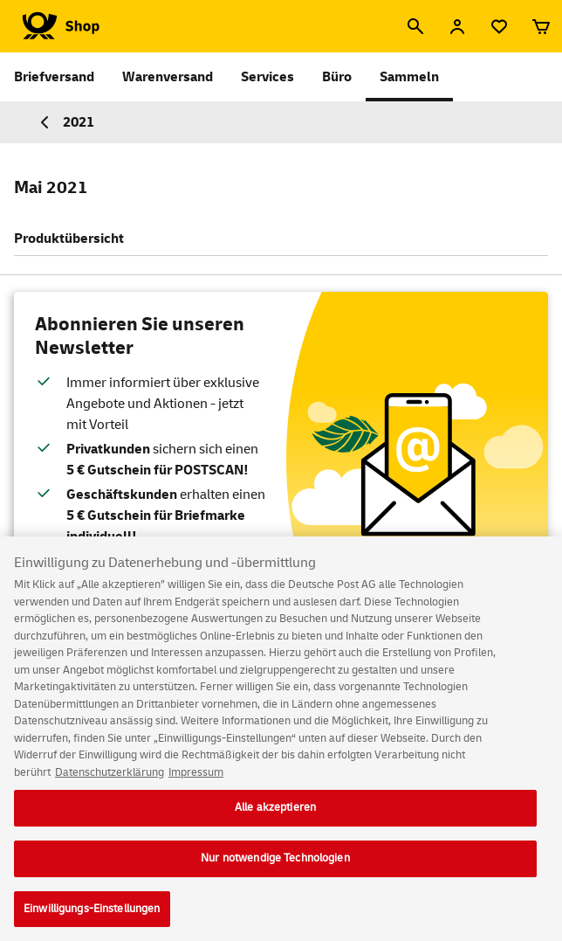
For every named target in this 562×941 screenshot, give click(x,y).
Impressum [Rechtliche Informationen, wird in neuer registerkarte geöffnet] (195, 778)
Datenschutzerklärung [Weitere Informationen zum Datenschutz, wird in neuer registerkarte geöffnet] (109, 778)
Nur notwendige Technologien (275, 863)
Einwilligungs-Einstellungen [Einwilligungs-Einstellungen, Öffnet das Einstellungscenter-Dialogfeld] (92, 914)
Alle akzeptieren (275, 813)
